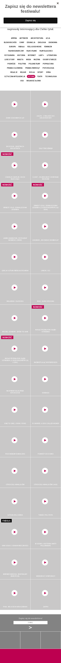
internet (32, 55)
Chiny (21, 42)
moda (28, 59)
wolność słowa (34, 81)
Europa (12, 46)
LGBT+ (41, 55)
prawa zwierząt (32, 68)
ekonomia (53, 42)
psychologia (48, 68)
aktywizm (24, 38)
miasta (20, 59)
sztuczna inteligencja (14, 76)
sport (40, 72)
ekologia (42, 42)
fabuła (21, 46)
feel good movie (34, 46)
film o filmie (32, 51)
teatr (39, 76)
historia (21, 55)
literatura (52, 55)
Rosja (32, 72)
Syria (48, 72)
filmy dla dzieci (46, 51)
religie (23, 72)
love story (9, 59)
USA (22, 81)
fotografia (9, 55)
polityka (22, 64)
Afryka (14, 38)
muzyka (37, 59)
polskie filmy (34, 64)
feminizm (48, 46)
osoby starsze (49, 59)
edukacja (31, 42)
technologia (51, 76)
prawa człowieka (14, 68)
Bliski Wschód (10, 42)
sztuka (31, 76)
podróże (11, 64)
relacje (13, 72)
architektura (37, 38)
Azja (48, 38)
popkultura (48, 64)
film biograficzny (16, 51)
